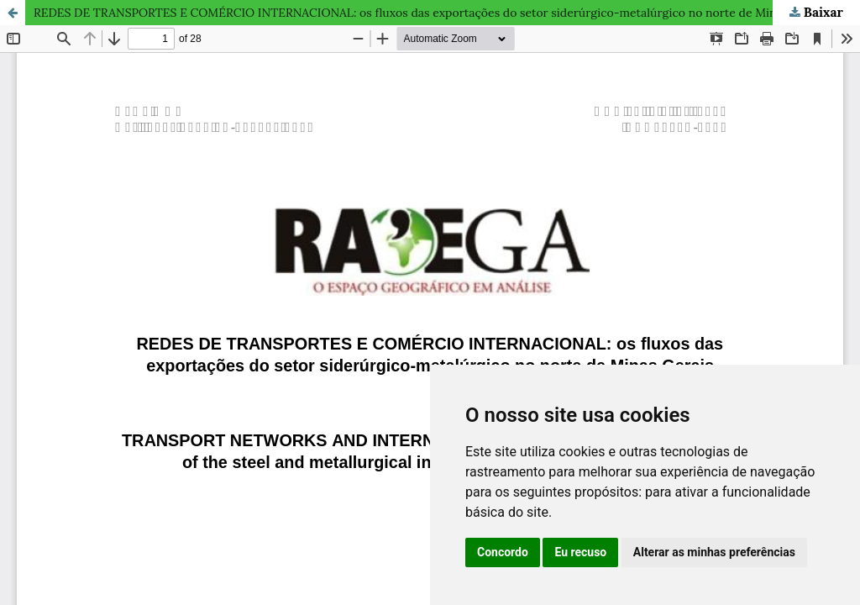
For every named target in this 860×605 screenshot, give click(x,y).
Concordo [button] (502, 552)
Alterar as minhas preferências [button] (714, 552)
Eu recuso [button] (580, 552)
